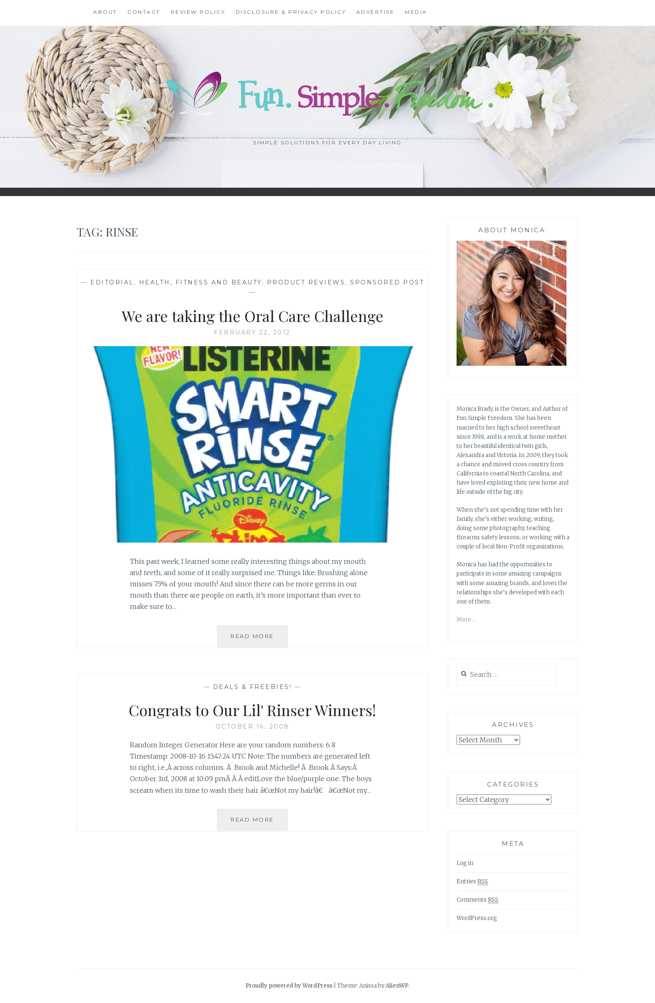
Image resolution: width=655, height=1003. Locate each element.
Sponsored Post (387, 282)
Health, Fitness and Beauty (200, 282)
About (105, 12)
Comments (477, 900)
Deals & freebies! (252, 687)
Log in (465, 863)
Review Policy (198, 12)
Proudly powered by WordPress (289, 985)
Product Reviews (306, 282)
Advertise (375, 12)
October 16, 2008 (252, 726)
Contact (143, 12)
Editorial (112, 282)
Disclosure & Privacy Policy (291, 12)
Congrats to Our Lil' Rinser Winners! (252, 710)
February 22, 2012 (252, 332)
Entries (472, 881)
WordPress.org (477, 918)
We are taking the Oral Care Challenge (252, 316)
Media (416, 12)
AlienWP (397, 985)
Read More (259, 639)
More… (466, 619)
